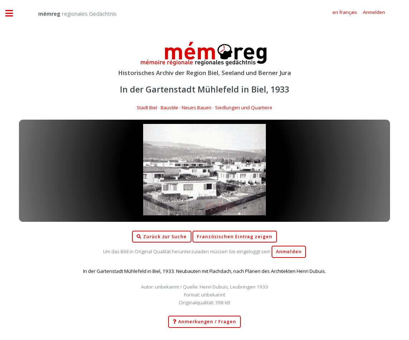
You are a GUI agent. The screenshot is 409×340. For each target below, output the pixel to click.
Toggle (13, 13)
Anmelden (289, 251)
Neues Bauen (196, 107)
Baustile (169, 107)
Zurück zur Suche (162, 236)
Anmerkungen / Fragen (204, 321)
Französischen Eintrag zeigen (234, 236)
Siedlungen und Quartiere (243, 107)
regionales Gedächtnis (70, 13)
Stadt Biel (147, 107)
